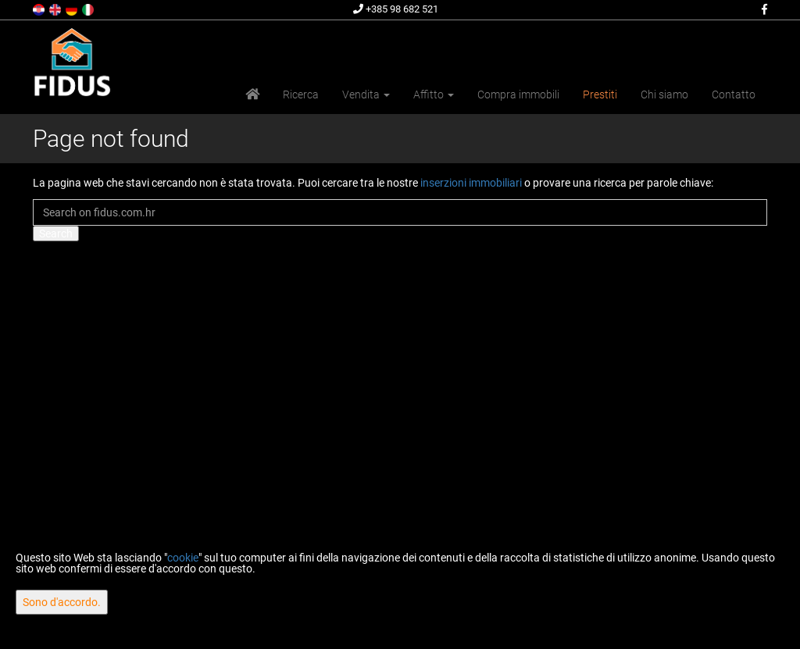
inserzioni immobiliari (471, 183)
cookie (182, 557)
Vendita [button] (366, 94)
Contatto (733, 94)
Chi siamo (664, 94)
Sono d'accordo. (62, 602)
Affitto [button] (433, 94)
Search (56, 233)
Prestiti (600, 94)
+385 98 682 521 (395, 9)
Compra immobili (518, 94)
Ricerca (301, 94)
